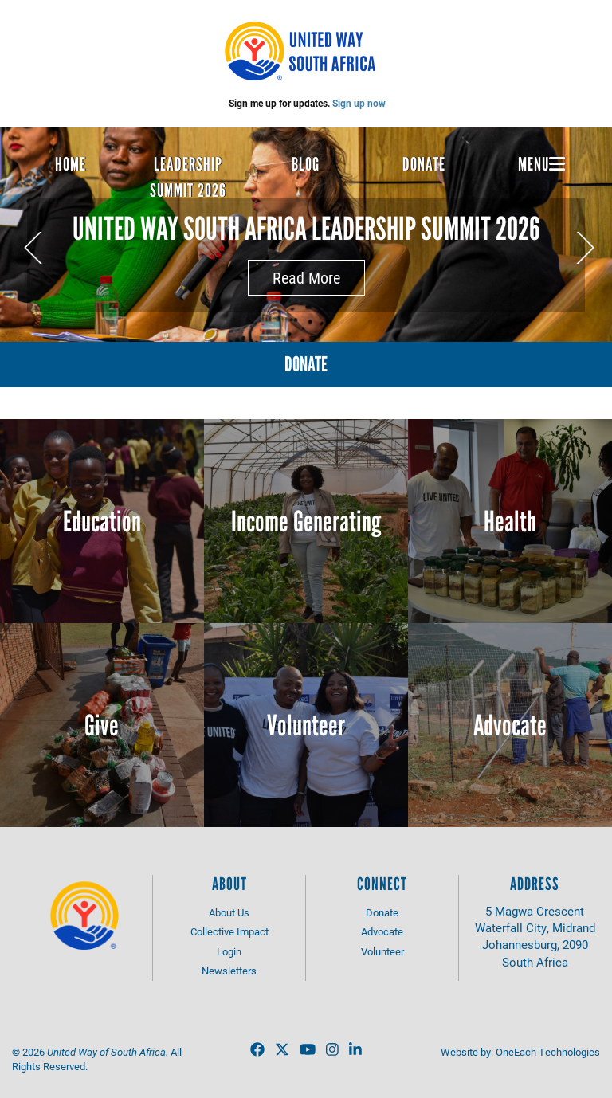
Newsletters (229, 970)
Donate (423, 164)
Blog (306, 164)
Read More (306, 277)
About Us (229, 912)
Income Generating (306, 521)
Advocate (510, 725)
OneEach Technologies (548, 1052)
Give (101, 725)
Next (585, 248)
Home (70, 164)
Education (102, 521)
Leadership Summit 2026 (188, 177)
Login (229, 951)
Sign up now (359, 102)
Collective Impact (229, 931)
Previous (33, 248)
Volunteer (306, 725)
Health (510, 521)
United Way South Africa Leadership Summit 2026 (306, 229)
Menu (541, 164)
